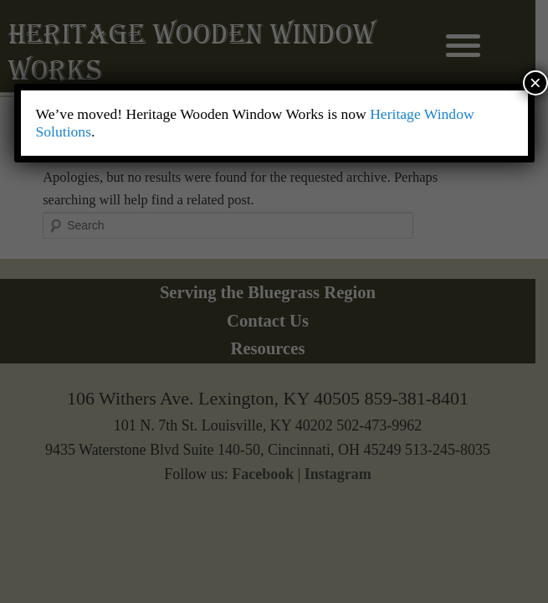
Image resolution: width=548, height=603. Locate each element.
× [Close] (535, 82)
